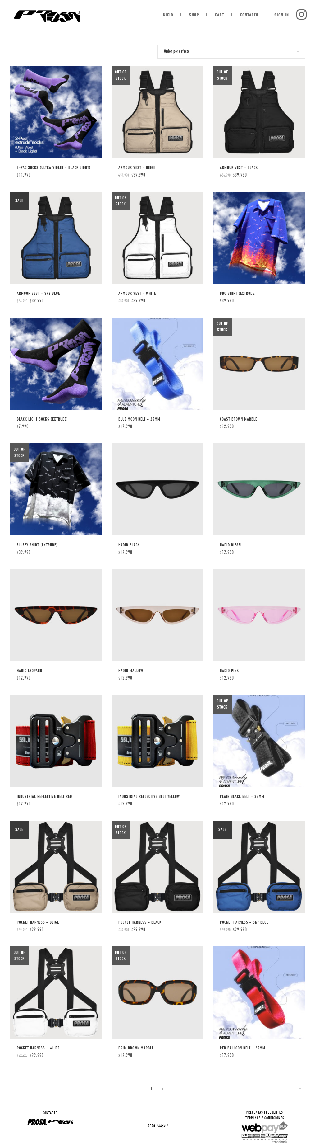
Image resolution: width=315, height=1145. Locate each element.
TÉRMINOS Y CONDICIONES (264, 1118)
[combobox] (231, 52)
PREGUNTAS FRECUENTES (264, 1112)
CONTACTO (50, 1113)
